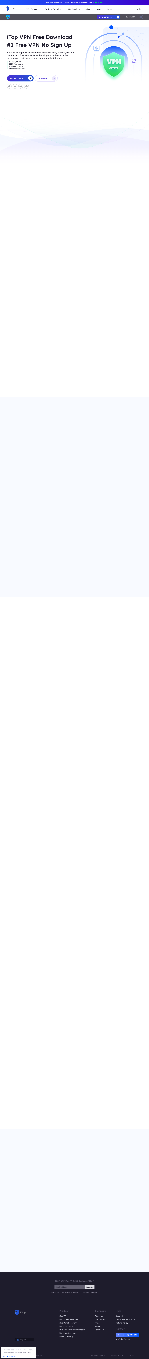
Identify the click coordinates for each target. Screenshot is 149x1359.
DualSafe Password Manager (72, 1330)
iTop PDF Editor (66, 1326)
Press (97, 1323)
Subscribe (89, 1287)
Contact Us (100, 1319)
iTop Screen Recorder (68, 1319)
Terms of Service (97, 1355)
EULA (132, 1355)
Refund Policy (122, 1323)
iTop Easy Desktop (67, 1333)
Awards (98, 1326)
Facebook (99, 1330)
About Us (99, 1316)
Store (109, 9)
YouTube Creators (123, 1339)
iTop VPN (63, 1316)
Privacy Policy (117, 1355)
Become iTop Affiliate (127, 1335)
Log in (138, 9)
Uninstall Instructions (125, 1319)
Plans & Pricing (66, 1336)
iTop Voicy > (98, 2)
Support (119, 1316)
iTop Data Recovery (68, 1323)
